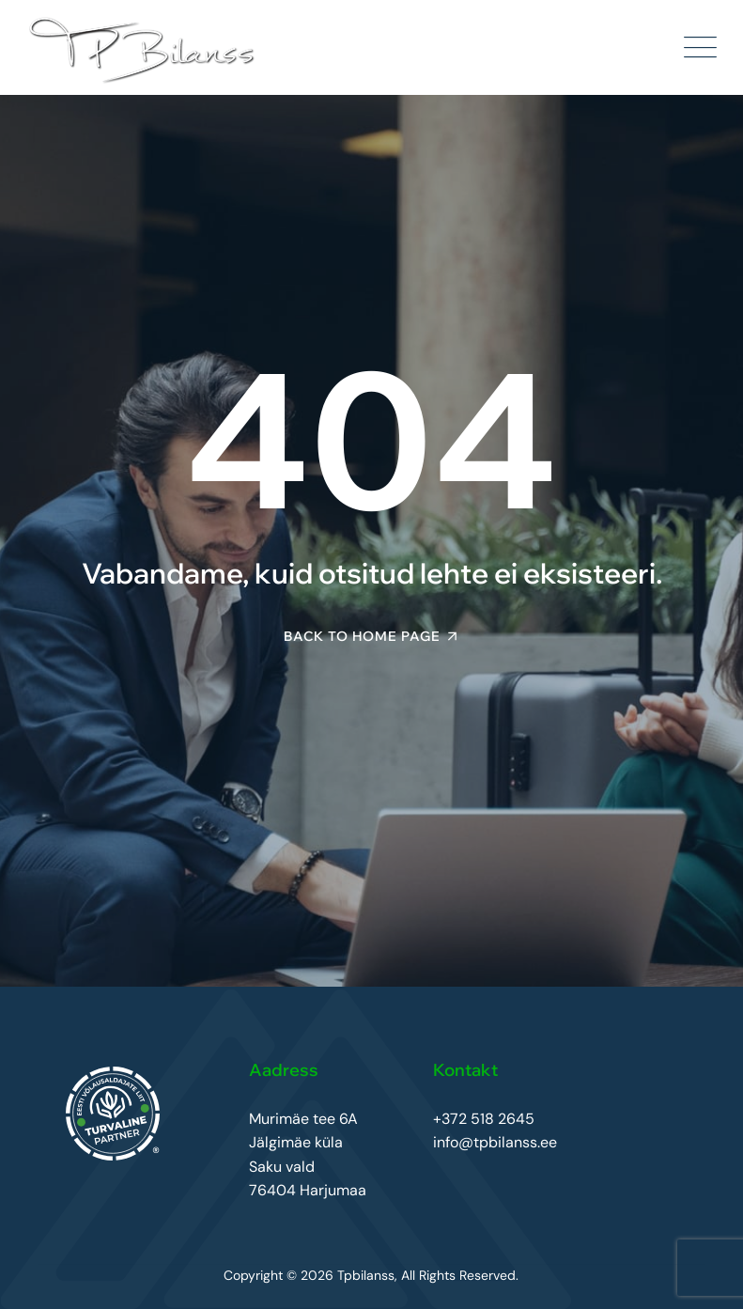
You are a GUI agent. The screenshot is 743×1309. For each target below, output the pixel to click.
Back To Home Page (362, 636)
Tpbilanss (366, 1275)
